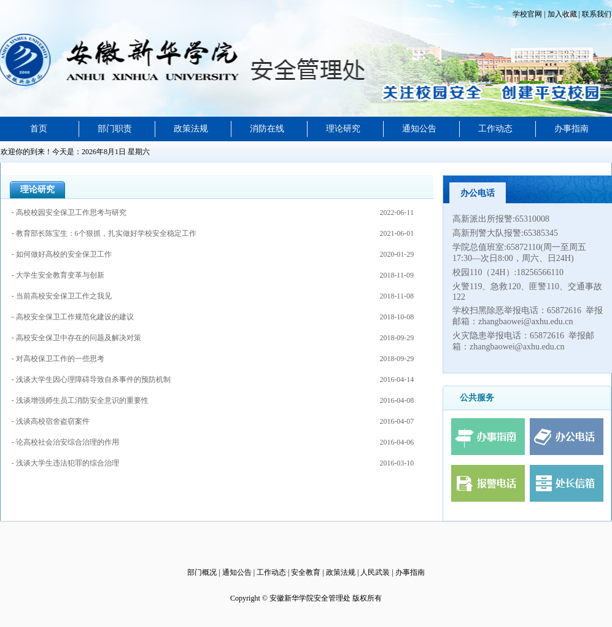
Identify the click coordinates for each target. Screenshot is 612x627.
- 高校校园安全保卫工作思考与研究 (69, 212)
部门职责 (115, 128)
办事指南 (571, 128)
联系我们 (595, 14)
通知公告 (419, 128)
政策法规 (191, 128)
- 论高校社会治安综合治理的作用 (66, 442)
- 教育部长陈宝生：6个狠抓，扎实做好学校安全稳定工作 (104, 233)
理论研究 (343, 128)
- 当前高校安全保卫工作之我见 (62, 296)
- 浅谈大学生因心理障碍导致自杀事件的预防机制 (92, 379)
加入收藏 (561, 14)
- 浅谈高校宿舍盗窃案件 (51, 421)
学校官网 (528, 14)
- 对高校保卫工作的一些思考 (58, 358)
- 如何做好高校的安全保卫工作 (62, 254)
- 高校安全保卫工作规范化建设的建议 (73, 317)
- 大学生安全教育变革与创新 (58, 275)
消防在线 (267, 128)
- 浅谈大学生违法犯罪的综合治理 (66, 463)
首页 (38, 128)
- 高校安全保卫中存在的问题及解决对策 (76, 337)
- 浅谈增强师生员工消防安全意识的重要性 (81, 400)
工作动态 (495, 128)
